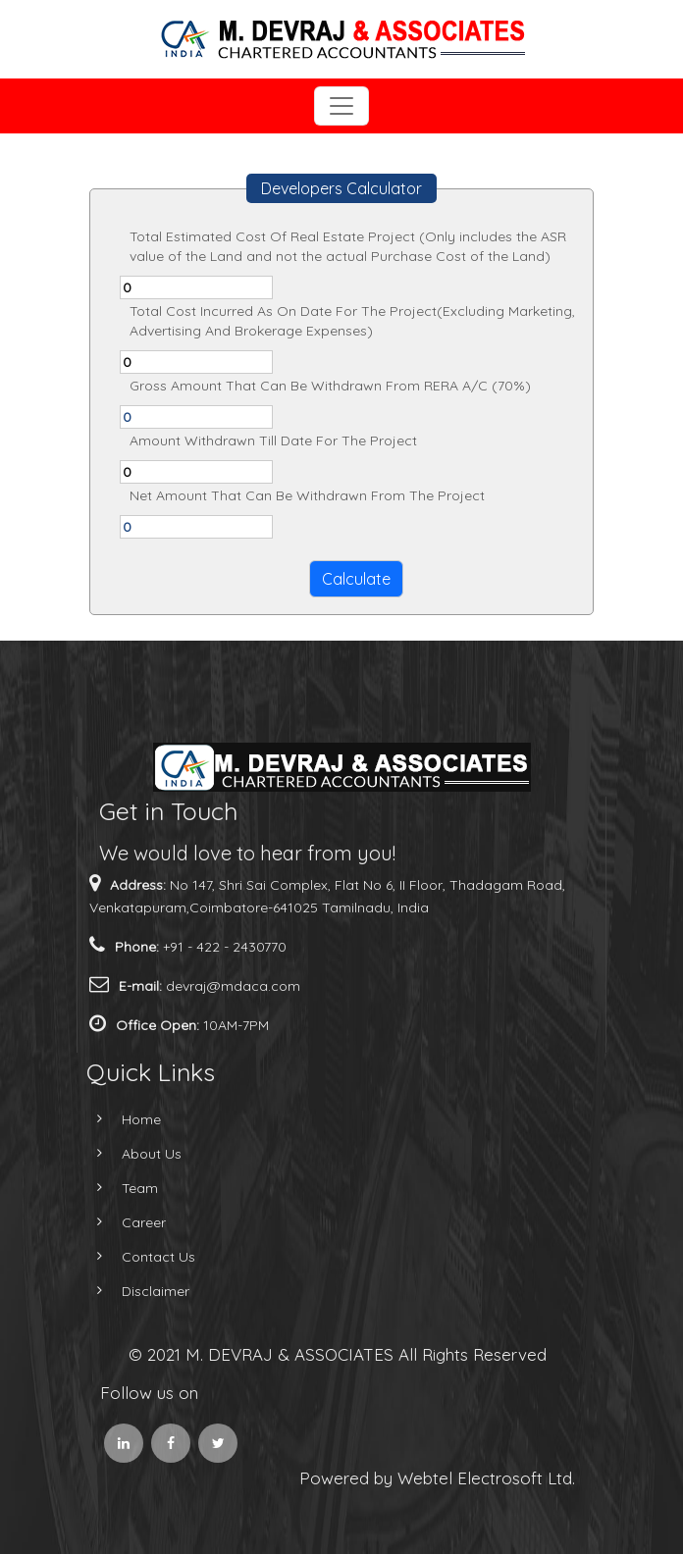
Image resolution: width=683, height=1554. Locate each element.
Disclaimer (133, 1291)
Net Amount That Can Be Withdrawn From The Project (307, 495)
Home (118, 1119)
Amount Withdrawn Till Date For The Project (273, 440)
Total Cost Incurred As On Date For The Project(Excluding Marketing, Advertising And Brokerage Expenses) (352, 320)
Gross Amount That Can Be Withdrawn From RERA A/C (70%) (330, 385)
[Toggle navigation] (341, 106)
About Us (129, 1154)
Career (121, 1222)
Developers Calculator (341, 188)
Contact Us (136, 1257)
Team (117, 1188)
